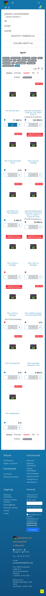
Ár (38, 73)
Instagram (17, 552)
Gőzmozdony (7, 60)
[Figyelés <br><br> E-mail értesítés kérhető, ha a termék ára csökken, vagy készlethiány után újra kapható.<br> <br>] (33, 125)
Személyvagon (20, 63)
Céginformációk (33, 476)
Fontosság (17, 73)
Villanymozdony (8, 66)
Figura (40, 58)
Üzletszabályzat (33, 473)
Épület (34, 58)
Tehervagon (31, 63)
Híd (14, 60)
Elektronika (26, 58)
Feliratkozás (33, 530)
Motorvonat (32, 60)
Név (33, 73)
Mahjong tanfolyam (11, 477)
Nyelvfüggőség (9, 505)
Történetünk (8, 461)
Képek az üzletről (10, 463)
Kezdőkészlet (22, 60)
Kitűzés (6, 511)
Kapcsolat (30, 461)
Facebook (19, 550)
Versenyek (8, 474)
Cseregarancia (32, 479)
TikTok (25, 552)
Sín (13, 63)
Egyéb (17, 66)
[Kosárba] (12, 125)
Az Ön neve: (31, 500)
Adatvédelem (32, 482)
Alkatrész (6, 58)
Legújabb (26, 73)
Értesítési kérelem (11, 508)
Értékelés (17, 77)
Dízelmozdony (15, 58)
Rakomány (6, 63)
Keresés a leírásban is (13, 17)
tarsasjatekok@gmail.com (23, 563)
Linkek (6, 513)
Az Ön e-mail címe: (34, 507)
